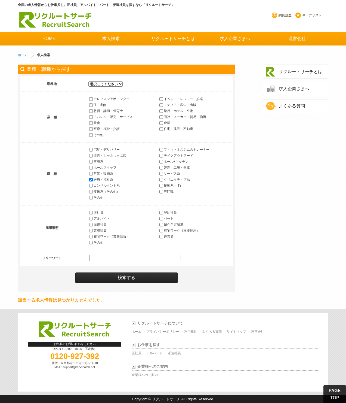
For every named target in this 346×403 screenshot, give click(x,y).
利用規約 (190, 332)
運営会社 (297, 38)
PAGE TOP (335, 394)
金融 (164, 123)
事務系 (96, 162)
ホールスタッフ (102, 168)
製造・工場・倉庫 (174, 168)
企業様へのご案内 (145, 375)
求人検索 (111, 38)
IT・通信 (97, 105)
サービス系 (169, 174)
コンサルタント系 (104, 186)
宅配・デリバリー (104, 150)
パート (166, 218)
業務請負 (98, 230)
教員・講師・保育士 (106, 111)
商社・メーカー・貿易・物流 (182, 117)
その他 (96, 135)
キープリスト (312, 15)
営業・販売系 (101, 174)
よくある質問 (292, 106)
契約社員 (168, 212)
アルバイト (99, 218)
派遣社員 (98, 224)
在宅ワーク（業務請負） (109, 236)
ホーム (23, 55)
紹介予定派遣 (171, 224)
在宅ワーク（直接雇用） (179, 230)
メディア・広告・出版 (177, 105)
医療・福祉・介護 (104, 129)
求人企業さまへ (235, 38)
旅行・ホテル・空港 (176, 111)
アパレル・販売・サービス (111, 117)
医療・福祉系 (101, 180)
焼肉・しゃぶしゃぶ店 (107, 156)
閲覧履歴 (285, 15)
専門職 (166, 192)
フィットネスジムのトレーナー (184, 150)
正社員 (96, 212)
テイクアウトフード (176, 156)
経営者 (166, 236)
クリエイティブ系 (174, 180)
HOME (48, 38)
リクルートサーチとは (173, 38)
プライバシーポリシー (162, 332)
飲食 (94, 123)
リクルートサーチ (55, 19)
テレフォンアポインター (109, 99)
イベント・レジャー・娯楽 (181, 99)
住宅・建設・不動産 (176, 129)
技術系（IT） (171, 186)
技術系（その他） (104, 192)
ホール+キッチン (174, 162)
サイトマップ (236, 332)
